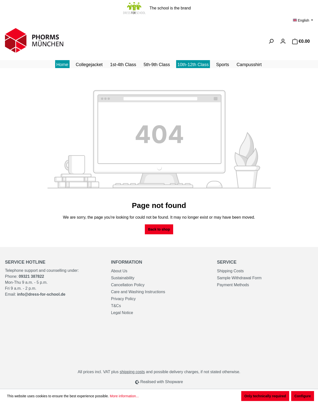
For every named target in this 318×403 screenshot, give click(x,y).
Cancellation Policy (128, 285)
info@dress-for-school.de (41, 294)
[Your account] (283, 41)
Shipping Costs (230, 271)
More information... (124, 396)
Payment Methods (233, 285)
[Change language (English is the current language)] (303, 20)
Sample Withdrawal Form (239, 278)
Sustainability (122, 278)
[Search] (271, 41)
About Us (119, 271)
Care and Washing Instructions (138, 292)
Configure (302, 396)
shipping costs (132, 372)
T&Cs (116, 306)
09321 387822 (31, 276)
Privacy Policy (123, 299)
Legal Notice (122, 313)
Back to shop (159, 229)
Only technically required (265, 396)
